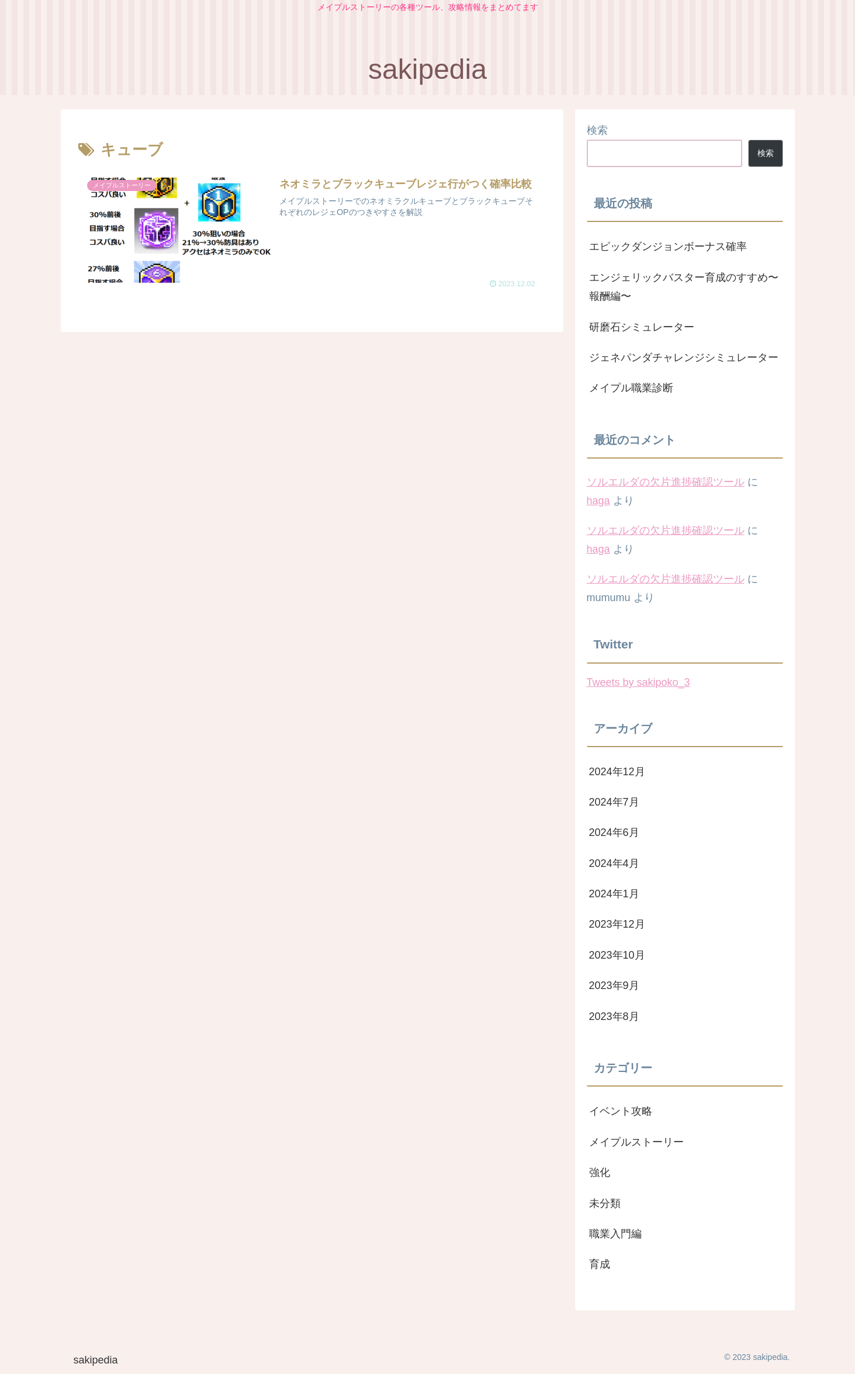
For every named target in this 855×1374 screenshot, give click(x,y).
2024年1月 (614, 894)
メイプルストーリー (636, 1142)
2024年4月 (614, 863)
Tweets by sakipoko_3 (638, 682)
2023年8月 (614, 1016)
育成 (599, 1264)
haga (598, 500)
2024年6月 (614, 832)
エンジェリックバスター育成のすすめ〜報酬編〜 (683, 287)
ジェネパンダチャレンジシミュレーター (683, 357)
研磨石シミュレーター (641, 327)
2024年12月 (617, 772)
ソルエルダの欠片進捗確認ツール (666, 482)
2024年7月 (614, 802)
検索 (597, 130)
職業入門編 (615, 1234)
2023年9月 (614, 985)
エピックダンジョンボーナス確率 (668, 246)
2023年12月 (617, 924)
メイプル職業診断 (631, 388)
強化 (599, 1172)
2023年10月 (617, 955)
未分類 (605, 1203)
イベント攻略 (620, 1111)
